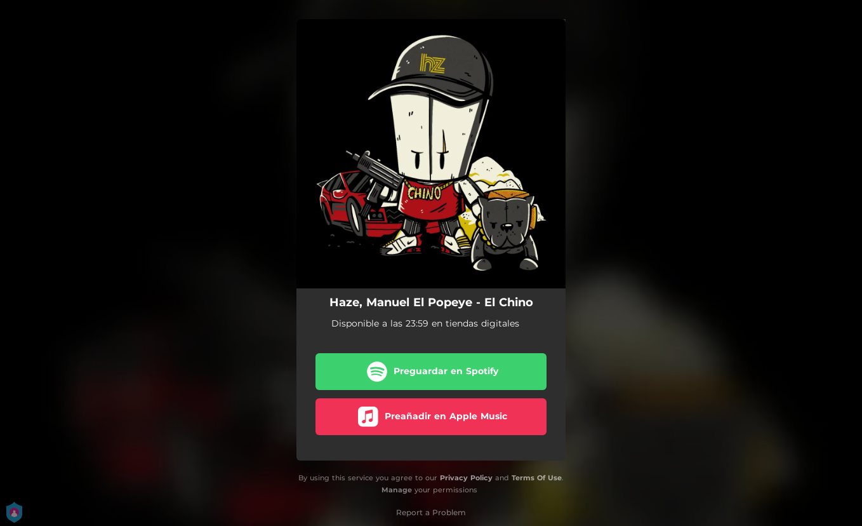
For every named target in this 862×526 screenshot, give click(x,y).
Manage (396, 489)
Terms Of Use (537, 477)
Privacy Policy (466, 477)
